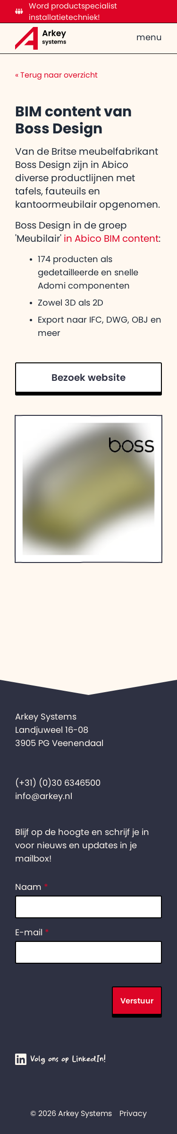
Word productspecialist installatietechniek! (66, 11)
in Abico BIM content (111, 238)
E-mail (32, 932)
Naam (31, 887)
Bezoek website (88, 377)
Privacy (133, 1113)
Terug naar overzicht (56, 75)
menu (149, 37)
